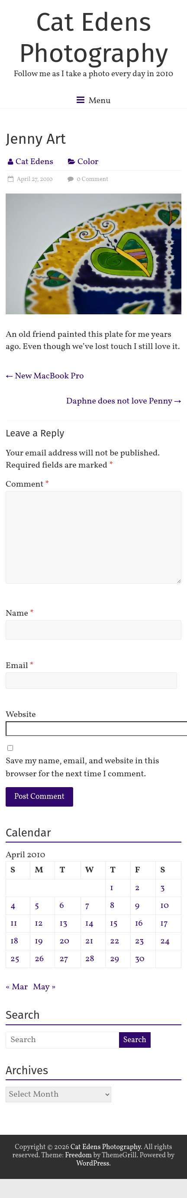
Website (21, 715)
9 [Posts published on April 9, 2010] (137, 906)
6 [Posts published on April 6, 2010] (61, 906)
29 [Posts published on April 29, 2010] (114, 959)
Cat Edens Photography (93, 37)
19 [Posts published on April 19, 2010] (38, 941)
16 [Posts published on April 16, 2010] (139, 923)
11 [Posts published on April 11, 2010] (13, 923)
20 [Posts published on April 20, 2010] (64, 941)
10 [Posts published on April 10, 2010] (164, 906)
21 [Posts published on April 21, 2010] (89, 941)
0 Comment (86, 179)
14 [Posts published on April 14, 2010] (89, 923)
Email (20, 666)
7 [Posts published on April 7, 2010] (87, 906)
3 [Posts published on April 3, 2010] (162, 888)
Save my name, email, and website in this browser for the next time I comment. (82, 767)
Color (88, 162)
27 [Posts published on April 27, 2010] (63, 959)
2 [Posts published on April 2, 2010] (137, 888)
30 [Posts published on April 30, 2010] (140, 959)
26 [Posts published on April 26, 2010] (39, 959)
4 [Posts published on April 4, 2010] (13, 906)
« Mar (17, 987)
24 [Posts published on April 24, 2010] (165, 941)
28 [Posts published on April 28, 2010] (89, 959)
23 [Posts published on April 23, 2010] (139, 941)
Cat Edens (34, 162)
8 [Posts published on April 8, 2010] (112, 906)
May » (44, 987)
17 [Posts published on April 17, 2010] (164, 923)
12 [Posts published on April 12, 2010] (39, 923)
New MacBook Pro (45, 376)
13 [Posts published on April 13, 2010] (63, 923)
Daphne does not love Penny (123, 401)
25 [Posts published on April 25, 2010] (14, 959)
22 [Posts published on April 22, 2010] (114, 941)
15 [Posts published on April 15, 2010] (113, 923)
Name (20, 613)
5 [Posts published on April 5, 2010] (37, 906)
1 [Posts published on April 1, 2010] (111, 888)
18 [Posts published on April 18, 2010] (14, 941)
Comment (27, 484)
